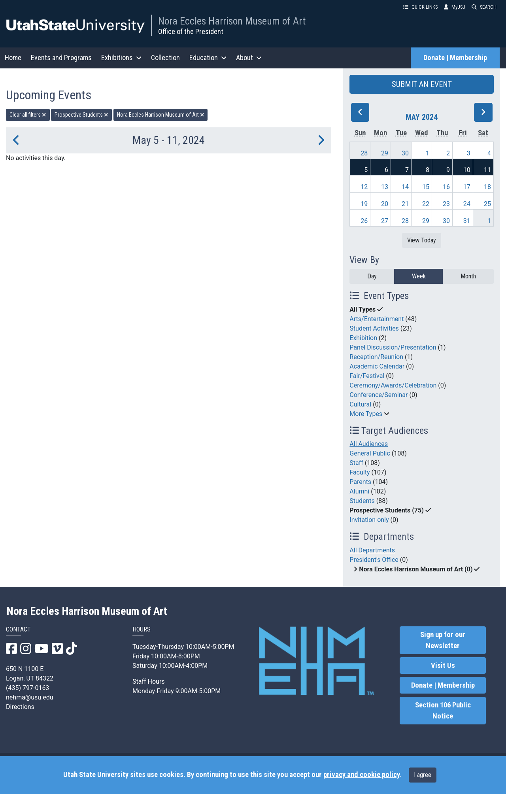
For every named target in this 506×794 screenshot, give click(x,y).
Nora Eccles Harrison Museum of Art (232, 21)
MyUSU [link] (454, 7)
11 (487, 170)
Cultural (360, 404)
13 (384, 187)
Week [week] (419, 276)
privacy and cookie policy (361, 774)
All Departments (372, 550)
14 (405, 187)
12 (364, 187)
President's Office (373, 559)
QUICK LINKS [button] (420, 7)
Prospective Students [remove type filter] (81, 115)
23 (446, 204)
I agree (422, 775)
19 (364, 204)
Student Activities (374, 328)
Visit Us (443, 665)
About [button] (249, 57)
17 (466, 187)
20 (384, 204)
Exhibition (363, 338)
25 (487, 204)
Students (361, 501)
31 (466, 221)
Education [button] (208, 57)
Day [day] (372, 276)
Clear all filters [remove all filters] (27, 115)
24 (466, 204)
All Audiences (368, 444)
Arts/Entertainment (376, 319)
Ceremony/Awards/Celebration (392, 385)
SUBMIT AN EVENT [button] (422, 84)
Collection (165, 57)
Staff (356, 463)
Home (13, 57)
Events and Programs (61, 57)
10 (466, 170)
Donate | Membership (455, 57)
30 (405, 153)
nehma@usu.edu (29, 697)
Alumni (359, 491)
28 (364, 153)
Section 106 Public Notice (443, 710)
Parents (360, 482)
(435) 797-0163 (27, 688)
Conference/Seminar (378, 395)
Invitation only (369, 520)
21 (405, 204)
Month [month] (468, 276)
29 (384, 153)
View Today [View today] (421, 240)
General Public (369, 453)
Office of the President (190, 31)
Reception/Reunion (376, 357)
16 (446, 187)
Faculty (359, 472)
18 (487, 187)
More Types (365, 414)
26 (364, 221)
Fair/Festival (366, 376)
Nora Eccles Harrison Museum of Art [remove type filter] (160, 115)
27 (384, 221)
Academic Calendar (376, 366)
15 (425, 187)
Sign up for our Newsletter (442, 640)
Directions (20, 707)
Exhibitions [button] (121, 57)
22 (425, 204)
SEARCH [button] (484, 7)
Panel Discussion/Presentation (392, 347)
